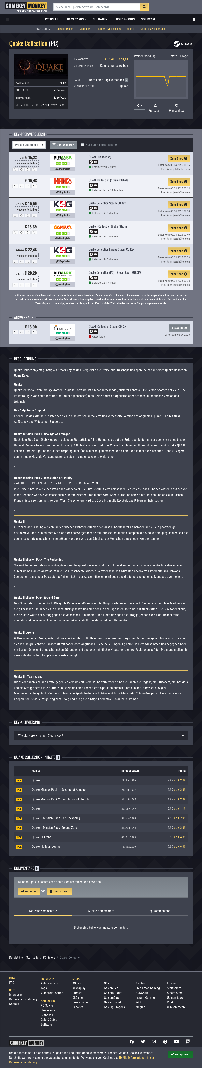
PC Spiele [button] (51, 19)
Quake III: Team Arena (46, 846)
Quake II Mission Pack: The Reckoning (56, 818)
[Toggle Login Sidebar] (194, 19)
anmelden (29, 891)
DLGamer (78, 997)
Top (159, 911)
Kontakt (14, 1004)
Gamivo (140, 983)
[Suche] (96, 7)
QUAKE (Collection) (100, 156)
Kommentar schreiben (114, 66)
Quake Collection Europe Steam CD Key (111, 249)
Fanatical (78, 1007)
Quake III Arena (41, 837)
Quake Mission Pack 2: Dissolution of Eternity (61, 799)
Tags (44, 988)
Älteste (101, 911)
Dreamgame (80, 1002)
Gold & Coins (125, 19)
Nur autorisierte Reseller (101, 145)
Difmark (77, 993)
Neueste (43, 911)
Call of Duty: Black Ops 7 (153, 29)
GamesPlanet (112, 1002)
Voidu (170, 1002)
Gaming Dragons (114, 1007)
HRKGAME (142, 993)
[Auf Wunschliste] (177, 108)
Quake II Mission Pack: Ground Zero (54, 828)
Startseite (32, 957)
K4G (138, 1002)
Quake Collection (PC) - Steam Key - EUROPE (115, 272)
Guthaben (47, 1015)
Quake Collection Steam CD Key (107, 203)
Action (63, 82)
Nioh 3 (130, 29)
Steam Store (175, 993)
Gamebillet (111, 988)
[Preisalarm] (155, 108)
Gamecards (48, 1010)
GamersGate (112, 997)
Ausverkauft (179, 328)
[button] (139, 106)
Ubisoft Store (175, 997)
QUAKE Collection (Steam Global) (108, 180)
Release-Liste (49, 983)
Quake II (37, 809)
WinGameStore (176, 1007)
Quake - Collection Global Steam (108, 226)
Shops (76, 978)
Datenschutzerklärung (23, 999)
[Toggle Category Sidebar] (7, 19)
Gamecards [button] (75, 19)
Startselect (174, 988)
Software (148, 19)
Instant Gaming (145, 997)
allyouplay (78, 988)
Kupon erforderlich (27, 163)
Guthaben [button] (100, 19)
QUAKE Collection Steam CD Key (107, 326)
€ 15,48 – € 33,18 (116, 59)
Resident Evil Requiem (109, 29)
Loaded (172, 983)
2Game (76, 983)
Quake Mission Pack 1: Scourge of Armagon (59, 790)
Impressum (16, 994)
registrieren (59, 891)
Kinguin (140, 1007)
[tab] (101, 735)
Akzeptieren (180, 1054)
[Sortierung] (29, 145)
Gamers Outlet (113, 993)
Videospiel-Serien (52, 993)
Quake (124, 86)
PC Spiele (49, 957)
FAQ (11, 982)
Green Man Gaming (148, 988)
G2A (106, 983)
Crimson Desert (65, 29)
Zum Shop (178, 158)
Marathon (85, 29)
